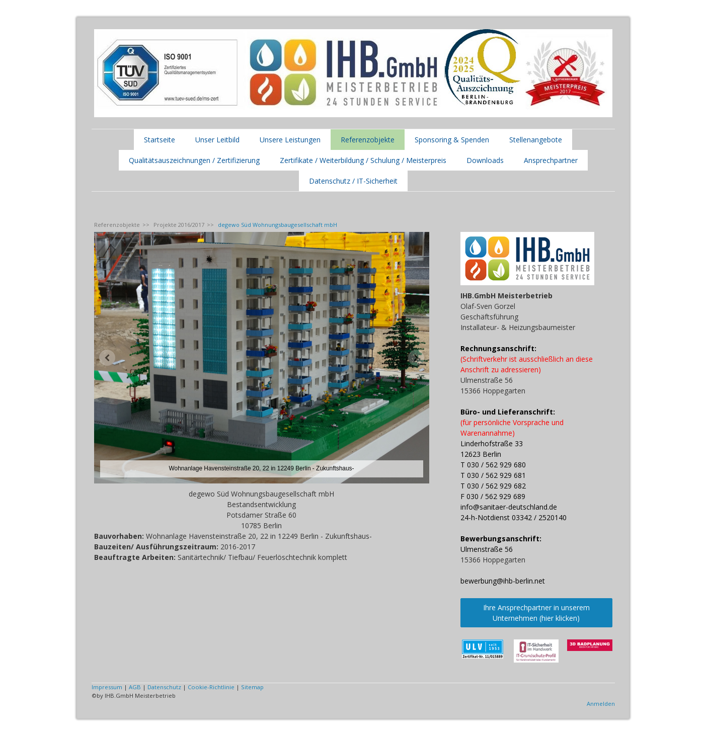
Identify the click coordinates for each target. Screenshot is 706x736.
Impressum (107, 687)
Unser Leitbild (217, 139)
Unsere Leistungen (290, 139)
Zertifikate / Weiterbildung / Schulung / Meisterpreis (363, 160)
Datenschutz (164, 687)
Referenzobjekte (368, 139)
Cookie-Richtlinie (211, 687)
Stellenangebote (535, 139)
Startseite (159, 139)
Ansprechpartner (551, 160)
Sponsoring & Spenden (452, 139)
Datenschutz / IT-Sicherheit (353, 181)
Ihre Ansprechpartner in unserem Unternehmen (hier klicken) (536, 613)
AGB (135, 687)
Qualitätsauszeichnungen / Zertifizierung (194, 160)
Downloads (485, 160)
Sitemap (252, 687)
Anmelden (601, 703)
